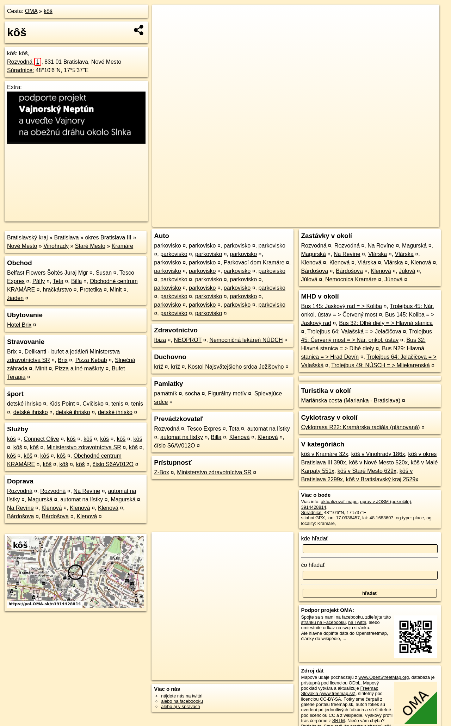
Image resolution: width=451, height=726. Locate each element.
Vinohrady (56, 246)
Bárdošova (20, 516)
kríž (158, 367)
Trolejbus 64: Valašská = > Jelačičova (354, 331)
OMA (31, 11)
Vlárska (377, 254)
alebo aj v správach (180, 706)
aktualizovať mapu (339, 501)
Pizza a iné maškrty (79, 368)
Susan (104, 273)
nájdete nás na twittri (181, 696)
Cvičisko (93, 404)
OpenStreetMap (318, 221)
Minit (116, 290)
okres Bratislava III (108, 237)
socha (192, 393)
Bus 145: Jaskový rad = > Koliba (341, 306)
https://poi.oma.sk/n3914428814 (407, 221)
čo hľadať (313, 565)
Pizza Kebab (91, 360)
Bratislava (66, 237)
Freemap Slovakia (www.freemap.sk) (339, 691)
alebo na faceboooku (182, 701)
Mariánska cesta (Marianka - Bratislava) (351, 400)
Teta (58, 281)
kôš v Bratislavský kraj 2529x (382, 479)
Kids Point (62, 404)
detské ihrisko (24, 404)
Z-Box (161, 472)
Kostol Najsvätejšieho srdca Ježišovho (236, 367)
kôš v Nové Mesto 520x (378, 462)
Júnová (393, 279)
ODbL (354, 683)
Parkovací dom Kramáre (254, 262)
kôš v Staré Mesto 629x (367, 471)
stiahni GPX (313, 517)
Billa (76, 281)
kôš (48, 11)
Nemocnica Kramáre (351, 279)
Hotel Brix (19, 325)
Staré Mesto (90, 246)
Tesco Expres (204, 429)
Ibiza (160, 340)
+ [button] (164, 16)
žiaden (15, 298)
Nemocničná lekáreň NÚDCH (246, 340)
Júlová (407, 271)
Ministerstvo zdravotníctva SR (84, 447)
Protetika (91, 290)
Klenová (52, 508)
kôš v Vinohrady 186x (378, 454)
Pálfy (38, 281)
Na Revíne (87, 491)
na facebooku (349, 617)
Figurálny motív (227, 393)
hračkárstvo (57, 290)
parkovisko (167, 246)
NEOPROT (188, 340)
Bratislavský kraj (27, 237)
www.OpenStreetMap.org (383, 677)
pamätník (165, 393)
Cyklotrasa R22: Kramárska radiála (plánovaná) (360, 427)
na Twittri (357, 622)
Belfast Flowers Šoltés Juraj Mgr (47, 273)
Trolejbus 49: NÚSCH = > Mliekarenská (380, 365)
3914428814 (313, 507)
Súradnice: (20, 70)
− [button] (164, 27)
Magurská (40, 499)
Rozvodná (24, 62)
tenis (117, 404)
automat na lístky (81, 499)
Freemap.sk (354, 221)
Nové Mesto (22, 246)
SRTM (338, 720)
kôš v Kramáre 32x (324, 454)
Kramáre (122, 246)
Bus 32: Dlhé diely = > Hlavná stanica (386, 323)
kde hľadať (314, 539)
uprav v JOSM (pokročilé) (385, 501)
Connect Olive (41, 439)
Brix (12, 352)
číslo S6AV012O (113, 464)
